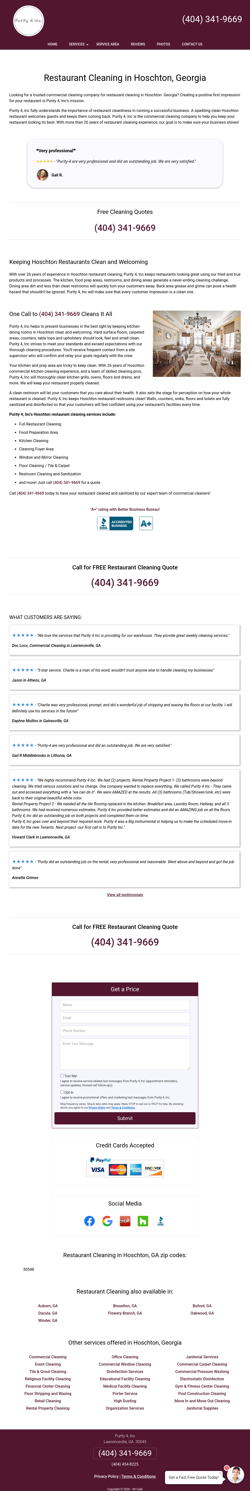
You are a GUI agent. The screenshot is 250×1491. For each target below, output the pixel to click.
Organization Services (125, 1394)
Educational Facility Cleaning (125, 1364)
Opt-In (68, 1078)
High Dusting (125, 1386)
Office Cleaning (125, 1342)
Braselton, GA (125, 1291)
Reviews (138, 44)
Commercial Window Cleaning (125, 1350)
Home (52, 44)
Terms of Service (160, 1480)
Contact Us (192, 44)
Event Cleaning (48, 1350)
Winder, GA (47, 1306)
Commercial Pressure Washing (202, 1357)
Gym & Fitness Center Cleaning (202, 1372)
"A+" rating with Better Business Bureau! (125, 495)
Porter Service (125, 1379)
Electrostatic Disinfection (202, 1364)
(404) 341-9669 (212, 19)
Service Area (107, 44)
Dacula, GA (47, 1298)
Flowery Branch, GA (125, 1298)
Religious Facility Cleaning (48, 1364)
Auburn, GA (48, 1291)
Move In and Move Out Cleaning (202, 1386)
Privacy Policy (97, 1093)
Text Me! (70, 1062)
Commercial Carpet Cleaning (202, 1350)
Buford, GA (202, 1291)
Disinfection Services (125, 1357)
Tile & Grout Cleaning (47, 1357)
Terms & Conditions (123, 1093)
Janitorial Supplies (202, 1394)
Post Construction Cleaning (202, 1379)
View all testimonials (125, 880)
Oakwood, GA (202, 1298)
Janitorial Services (202, 1342)
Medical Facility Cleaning (125, 1372)
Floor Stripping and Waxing (48, 1379)
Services (79, 46)
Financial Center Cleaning (48, 1372)
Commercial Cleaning (47, 1342)
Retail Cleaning (48, 1386)
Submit (125, 1104)
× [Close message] (220, 1472)
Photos (163, 44)
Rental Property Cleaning (48, 1394)
